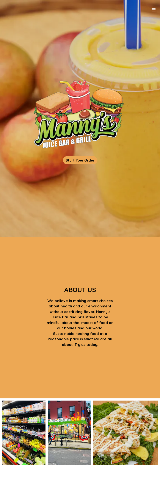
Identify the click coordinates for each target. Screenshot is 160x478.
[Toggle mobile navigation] (153, 9)
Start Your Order (80, 160)
